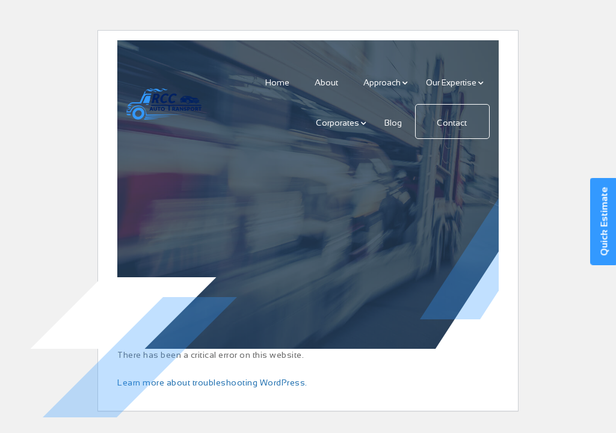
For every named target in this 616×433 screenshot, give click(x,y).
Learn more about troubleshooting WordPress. (212, 382)
